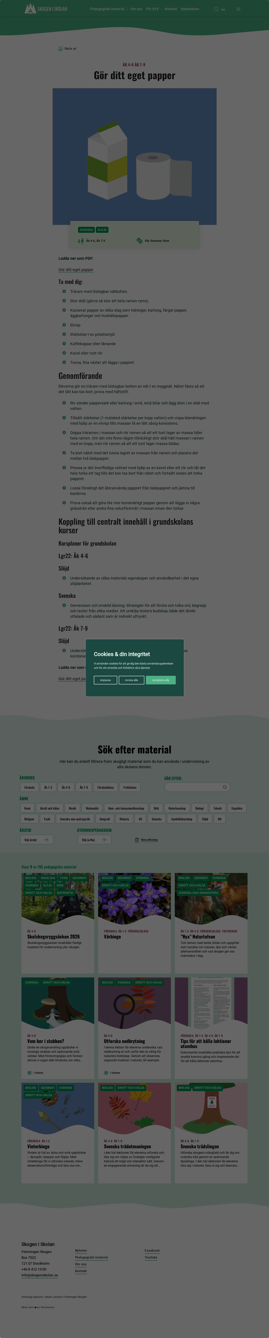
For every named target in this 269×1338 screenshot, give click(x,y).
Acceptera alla (160, 680)
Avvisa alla (131, 680)
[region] (134, 669)
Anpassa (105, 680)
